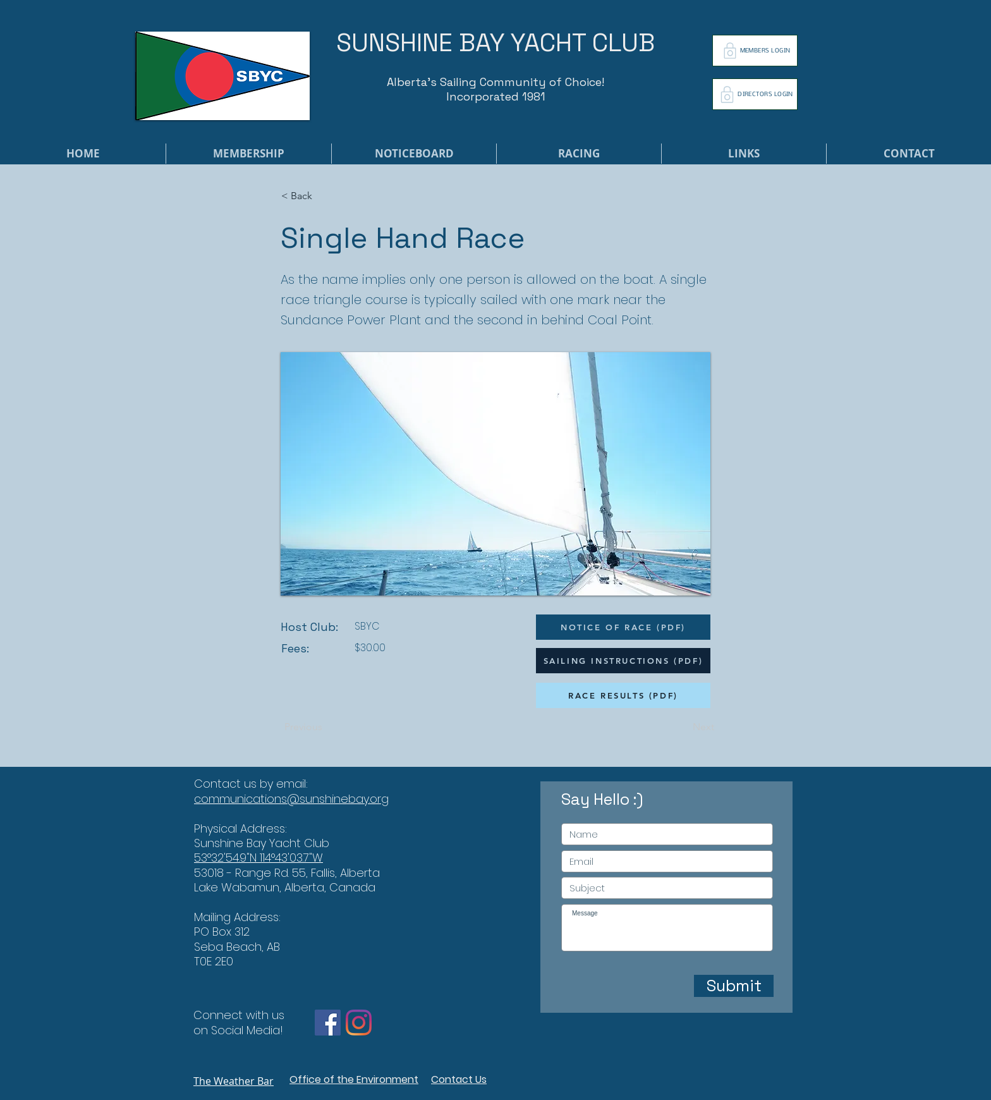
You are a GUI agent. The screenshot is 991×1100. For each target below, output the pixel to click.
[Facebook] (328, 1023)
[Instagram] (359, 1023)
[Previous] (326, 727)
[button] (323, 196)
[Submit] (734, 986)
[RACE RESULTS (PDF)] (623, 695)
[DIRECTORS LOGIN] (755, 94)
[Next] (682, 727)
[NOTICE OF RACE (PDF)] (623, 627)
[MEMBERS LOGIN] (755, 50)
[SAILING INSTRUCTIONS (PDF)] (623, 660)
